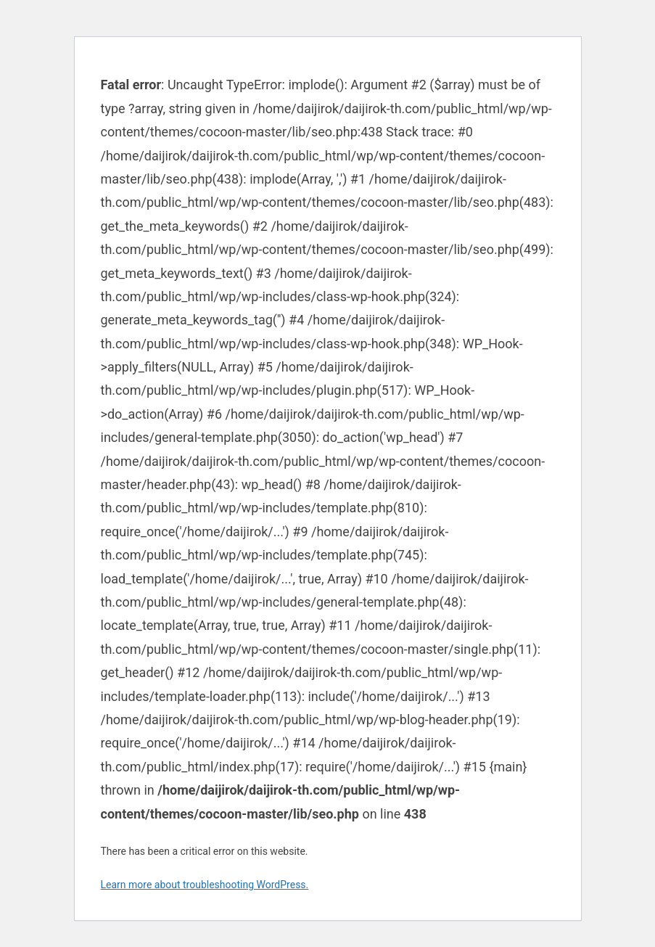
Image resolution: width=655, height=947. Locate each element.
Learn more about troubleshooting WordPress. (205, 884)
